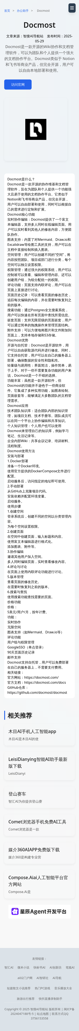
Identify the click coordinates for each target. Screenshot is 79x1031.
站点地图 (43, 1014)
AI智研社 (42, 978)
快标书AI (39, 967)
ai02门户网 (24, 978)
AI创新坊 (56, 967)
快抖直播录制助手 (50, 999)
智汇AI (8, 967)
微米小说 (23, 967)
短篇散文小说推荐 (19, 988)
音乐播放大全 (63, 988)
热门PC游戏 (42, 988)
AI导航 (57, 978)
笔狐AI (70, 967)
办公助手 (23, 11)
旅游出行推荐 (26, 999)
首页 (7, 11)
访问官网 (18, 84)
